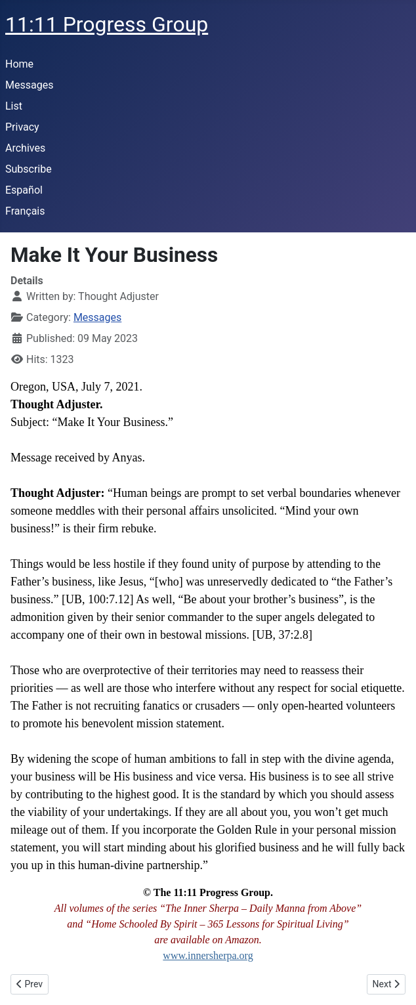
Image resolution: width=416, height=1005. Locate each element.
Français (25, 211)
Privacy (22, 127)
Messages (29, 85)
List (13, 106)
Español (24, 190)
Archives (25, 148)
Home (19, 64)
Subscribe (28, 169)
